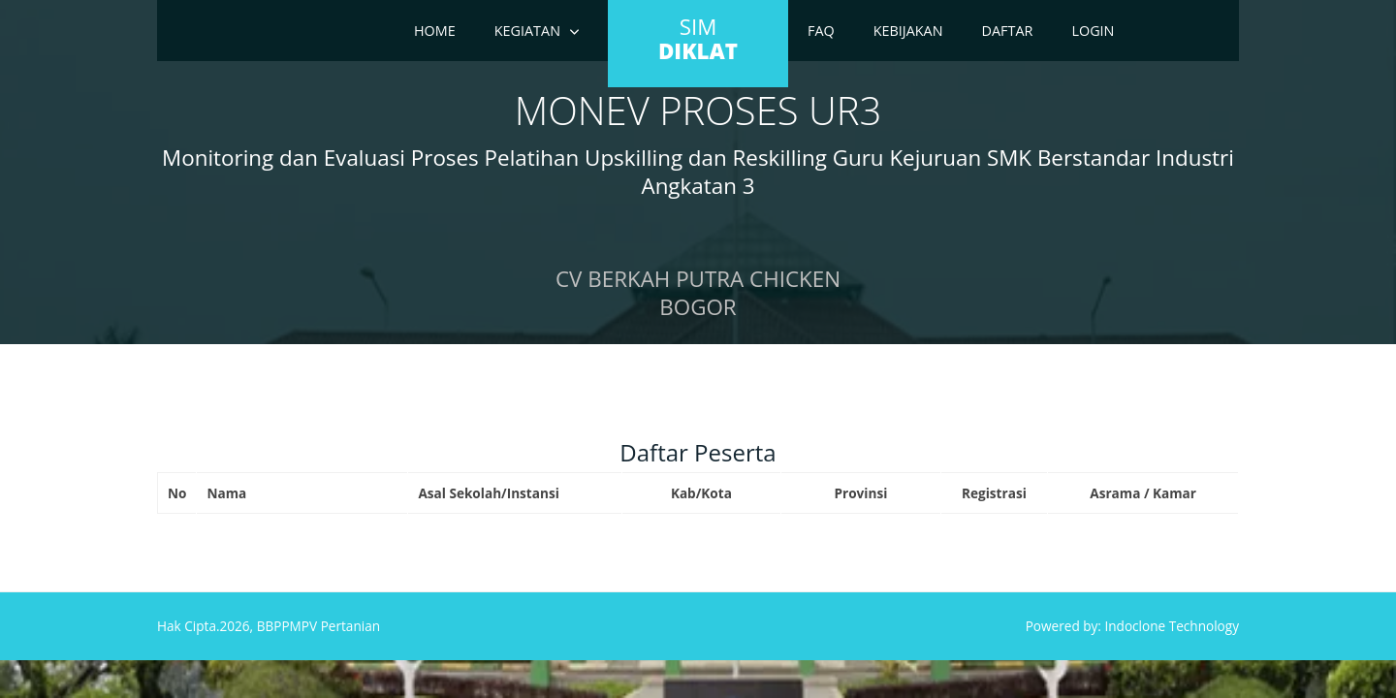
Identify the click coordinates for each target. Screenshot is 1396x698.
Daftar (1007, 30)
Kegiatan (527, 30)
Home (435, 30)
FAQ (821, 30)
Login (1092, 30)
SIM (698, 39)
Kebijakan (908, 30)
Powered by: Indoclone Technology (1132, 626)
